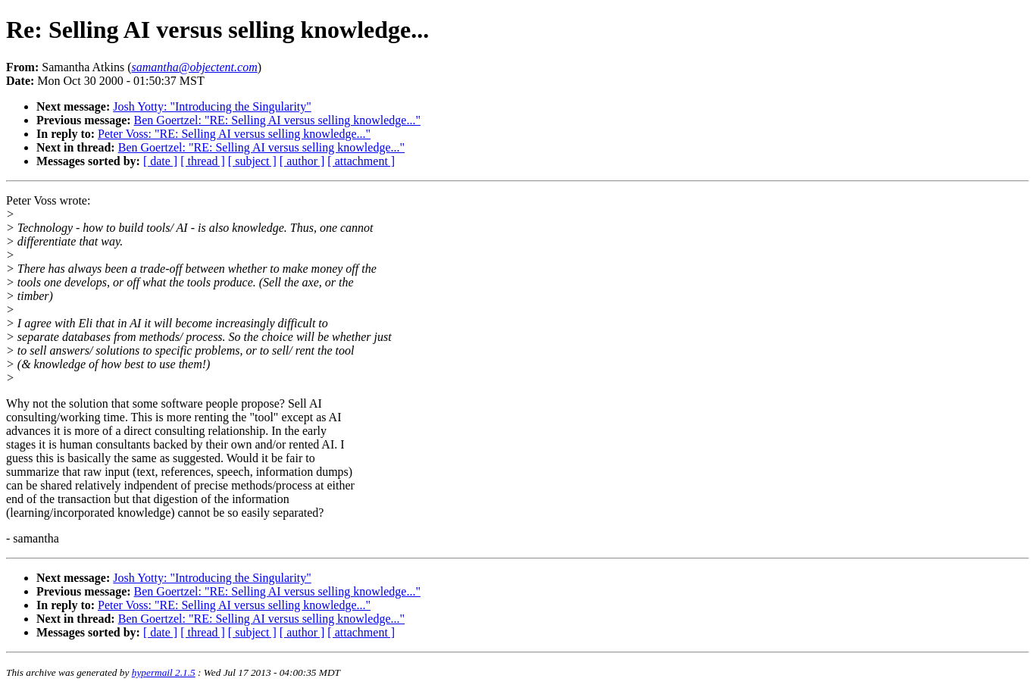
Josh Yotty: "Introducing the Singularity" (212, 106)
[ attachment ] (361, 161)
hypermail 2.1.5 (163, 672)
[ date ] (160, 161)
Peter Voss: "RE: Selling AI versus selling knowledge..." (234, 133)
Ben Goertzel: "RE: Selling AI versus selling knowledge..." (277, 120)
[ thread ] (202, 161)
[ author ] (302, 161)
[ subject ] (252, 161)
